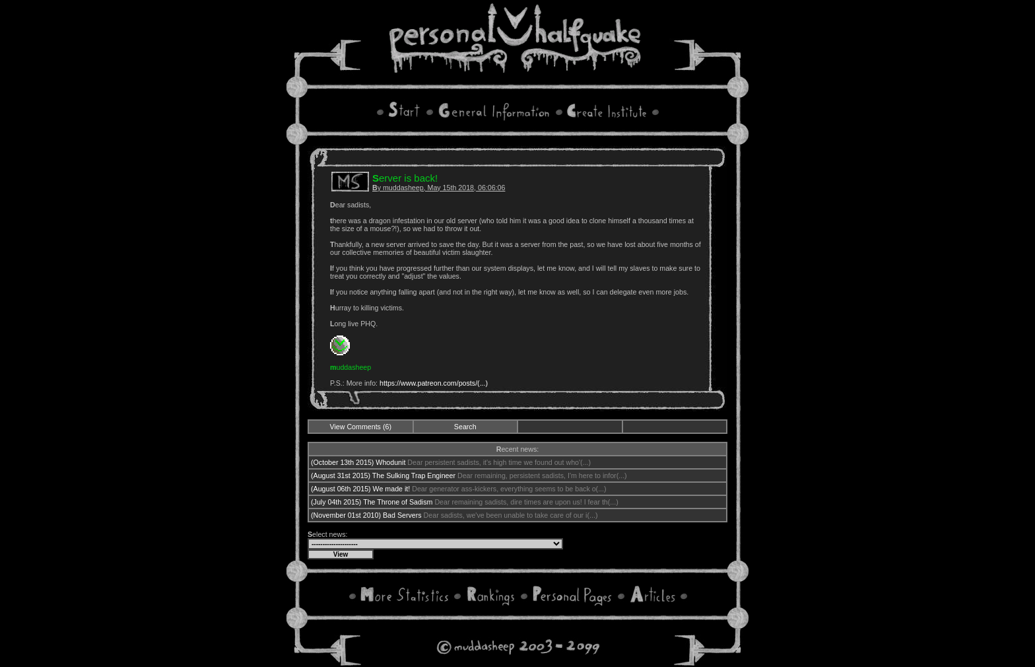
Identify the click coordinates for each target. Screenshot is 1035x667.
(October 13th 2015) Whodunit (358, 462)
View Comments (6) (360, 427)
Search (465, 427)
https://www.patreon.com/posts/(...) (434, 383)
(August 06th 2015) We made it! (360, 489)
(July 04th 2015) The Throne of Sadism (371, 502)
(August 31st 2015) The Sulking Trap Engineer (383, 475)
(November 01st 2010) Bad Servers (366, 515)
